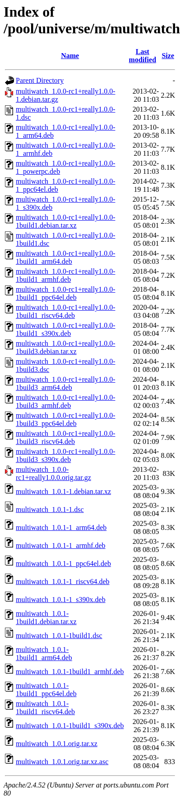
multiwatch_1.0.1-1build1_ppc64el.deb (46, 689)
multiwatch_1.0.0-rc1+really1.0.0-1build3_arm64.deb (65, 383)
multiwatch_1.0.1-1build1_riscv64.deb (45, 707)
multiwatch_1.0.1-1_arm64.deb (61, 527)
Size (168, 55)
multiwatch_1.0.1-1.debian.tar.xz (63, 491)
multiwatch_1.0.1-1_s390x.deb (61, 599)
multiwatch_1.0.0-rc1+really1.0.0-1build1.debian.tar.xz (65, 221)
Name (70, 55)
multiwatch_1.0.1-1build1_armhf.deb (70, 671)
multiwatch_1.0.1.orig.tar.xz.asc (62, 761)
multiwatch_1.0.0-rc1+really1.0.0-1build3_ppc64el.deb (65, 419)
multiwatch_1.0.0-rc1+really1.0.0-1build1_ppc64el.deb (65, 293)
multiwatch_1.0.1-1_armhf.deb (61, 545)
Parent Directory (40, 80)
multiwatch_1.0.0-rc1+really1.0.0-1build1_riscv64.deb (65, 311)
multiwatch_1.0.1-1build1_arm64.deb (44, 653)
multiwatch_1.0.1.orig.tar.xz (56, 743)
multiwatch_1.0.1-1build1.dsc (59, 635)
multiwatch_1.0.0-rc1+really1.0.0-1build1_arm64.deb (65, 257)
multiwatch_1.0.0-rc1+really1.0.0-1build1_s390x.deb (65, 329)
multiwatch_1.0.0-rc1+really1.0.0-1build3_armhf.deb (65, 401)
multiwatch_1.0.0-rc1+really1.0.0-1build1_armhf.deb (65, 275)
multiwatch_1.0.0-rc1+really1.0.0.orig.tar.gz (53, 473)
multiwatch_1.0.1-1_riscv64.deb (63, 581)
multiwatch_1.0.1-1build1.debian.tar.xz (46, 617)
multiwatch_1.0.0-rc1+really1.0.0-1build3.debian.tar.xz (65, 347)
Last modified (142, 55)
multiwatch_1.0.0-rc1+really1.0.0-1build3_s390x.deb (65, 455)
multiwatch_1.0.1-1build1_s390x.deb (70, 725)
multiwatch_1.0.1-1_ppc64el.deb (63, 563)
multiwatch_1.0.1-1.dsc (50, 509)
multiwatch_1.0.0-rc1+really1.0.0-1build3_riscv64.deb (65, 437)
